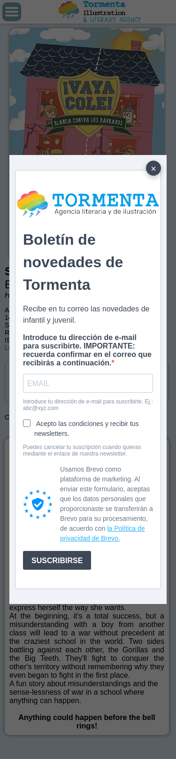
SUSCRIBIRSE (57, 561)
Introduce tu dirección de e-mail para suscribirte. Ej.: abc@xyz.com (88, 404)
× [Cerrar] (153, 168)
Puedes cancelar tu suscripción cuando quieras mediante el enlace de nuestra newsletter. (82, 450)
